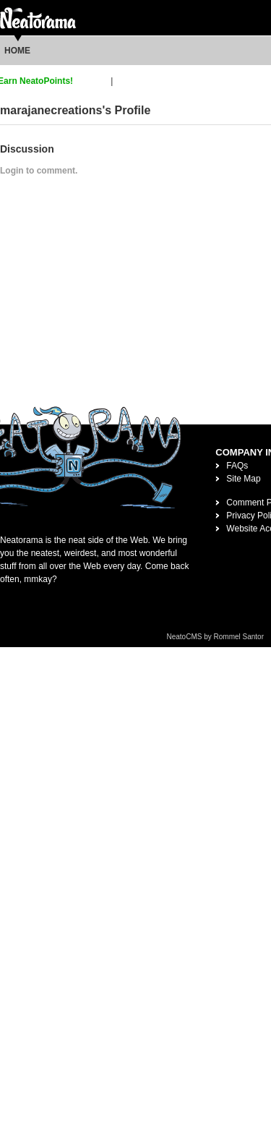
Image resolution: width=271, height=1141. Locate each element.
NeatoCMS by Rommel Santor (215, 637)
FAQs (237, 466)
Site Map (243, 479)
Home (17, 51)
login (125, 81)
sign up (94, 81)
